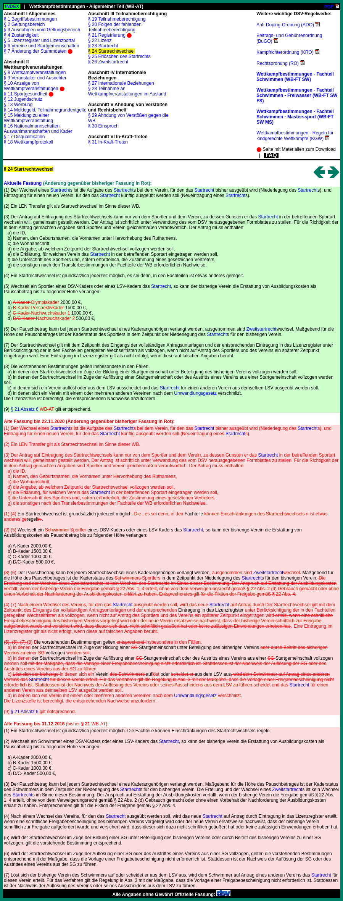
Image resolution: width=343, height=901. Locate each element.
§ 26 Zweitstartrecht (108, 62)
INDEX (12, 6)
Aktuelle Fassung (23, 183)
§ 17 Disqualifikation (24, 136)
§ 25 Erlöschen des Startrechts (119, 56)
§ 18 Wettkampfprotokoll (28, 142)
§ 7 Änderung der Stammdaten (35, 51)
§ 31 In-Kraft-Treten (108, 142)
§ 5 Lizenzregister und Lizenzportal (39, 40)
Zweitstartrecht (261, 329)
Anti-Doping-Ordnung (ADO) (285, 24)
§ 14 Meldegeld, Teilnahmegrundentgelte (45, 110)
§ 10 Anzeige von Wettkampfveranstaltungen (31, 86)
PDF (328, 7)
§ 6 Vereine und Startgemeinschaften (41, 45)
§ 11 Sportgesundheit (25, 94)
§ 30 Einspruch (103, 126)
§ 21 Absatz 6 (32, 409)
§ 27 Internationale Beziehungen (121, 83)
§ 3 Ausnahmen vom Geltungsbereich (42, 29)
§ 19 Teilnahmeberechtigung (117, 19)
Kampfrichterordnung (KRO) (284, 52)
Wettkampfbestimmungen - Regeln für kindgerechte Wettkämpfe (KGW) (294, 135)
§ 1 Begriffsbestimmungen (30, 19)
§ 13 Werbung (18, 104)
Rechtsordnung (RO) (277, 63)
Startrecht (60, 190)
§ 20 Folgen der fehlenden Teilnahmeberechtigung (115, 27)
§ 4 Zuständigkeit (21, 35)
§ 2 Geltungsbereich (24, 24)
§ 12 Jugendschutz (23, 99)
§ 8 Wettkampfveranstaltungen (35, 72)
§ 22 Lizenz (99, 40)
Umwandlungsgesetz (195, 393)
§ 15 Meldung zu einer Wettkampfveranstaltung (28, 118)
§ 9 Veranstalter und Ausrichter (35, 78)
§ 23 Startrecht (103, 45)
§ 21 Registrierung (107, 35)
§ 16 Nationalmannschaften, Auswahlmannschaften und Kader (38, 128)
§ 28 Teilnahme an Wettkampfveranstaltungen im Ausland (127, 91)
